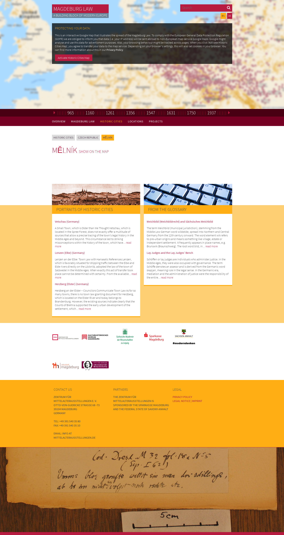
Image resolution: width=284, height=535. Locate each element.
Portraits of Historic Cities (84, 209)
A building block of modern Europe (80, 15)
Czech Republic (88, 137)
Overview (59, 121)
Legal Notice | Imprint (187, 401)
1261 (110, 113)
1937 (211, 113)
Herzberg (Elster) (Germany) (72, 284)
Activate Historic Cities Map (73, 58)
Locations (135, 121)
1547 (150, 113)
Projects (156, 121)
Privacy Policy (114, 50)
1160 (89, 113)
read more (85, 308)
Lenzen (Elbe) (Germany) (70, 253)
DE (229, 15)
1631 (171, 113)
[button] (228, 7)
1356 (130, 113)
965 (70, 113)
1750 (191, 113)
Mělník (108, 137)
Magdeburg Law (73, 8)
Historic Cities (111, 121)
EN (223, 15)
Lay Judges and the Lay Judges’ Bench (170, 253)
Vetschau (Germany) (67, 221)
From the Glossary (167, 209)
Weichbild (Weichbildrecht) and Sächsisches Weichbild (180, 221)
